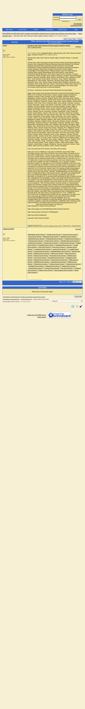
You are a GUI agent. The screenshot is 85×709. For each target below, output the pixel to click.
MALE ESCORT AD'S (26, 299)
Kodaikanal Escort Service (63, 245)
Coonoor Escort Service (69, 234)
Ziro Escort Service (67, 268)
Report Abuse (41, 317)
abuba (5, 45)
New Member (78, 24)
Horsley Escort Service (52, 241)
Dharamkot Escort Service (36, 239)
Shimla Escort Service (41, 264)
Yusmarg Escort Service (51, 268)
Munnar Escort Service (41, 255)
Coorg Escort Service (34, 236)
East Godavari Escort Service (63, 270)
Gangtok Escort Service (72, 239)
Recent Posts (62, 29)
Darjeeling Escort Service (68, 236)
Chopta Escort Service (53, 234)
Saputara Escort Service (58, 262)
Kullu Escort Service (58, 247)
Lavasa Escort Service (59, 249)
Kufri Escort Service (44, 247)
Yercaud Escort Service (35, 268)
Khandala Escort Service (46, 245)
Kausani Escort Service (51, 243)
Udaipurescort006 (8, 229)
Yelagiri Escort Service (69, 266)
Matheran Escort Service (41, 253)
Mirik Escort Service (57, 253)
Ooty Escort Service (40, 258)
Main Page (9, 29)
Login (79, 19)
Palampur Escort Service (41, 260)
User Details (49, 29)
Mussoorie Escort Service (58, 255)
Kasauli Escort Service (35, 243)
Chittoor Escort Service (45, 270)
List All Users (22, 29)
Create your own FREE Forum (36, 315)
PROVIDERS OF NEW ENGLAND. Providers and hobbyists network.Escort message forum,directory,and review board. (39, 33)
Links (76, 29)
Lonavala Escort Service (41, 251)
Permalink (78, 46)
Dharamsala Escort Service (54, 239)
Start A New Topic (70, 39)
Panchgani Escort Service (59, 260)
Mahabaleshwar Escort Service (60, 251)
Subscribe (78, 296)
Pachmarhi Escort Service (56, 258)
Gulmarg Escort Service (35, 241)
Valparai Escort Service (52, 266)
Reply (80, 39)
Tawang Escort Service (73, 264)
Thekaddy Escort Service (36, 266)
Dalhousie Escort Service (51, 236)
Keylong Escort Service (67, 243)
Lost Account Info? (76, 25)
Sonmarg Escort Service (56, 264)
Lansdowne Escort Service (42, 249)
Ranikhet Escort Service (41, 262)
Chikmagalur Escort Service (36, 234)
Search (36, 29)
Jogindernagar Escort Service (69, 241)
